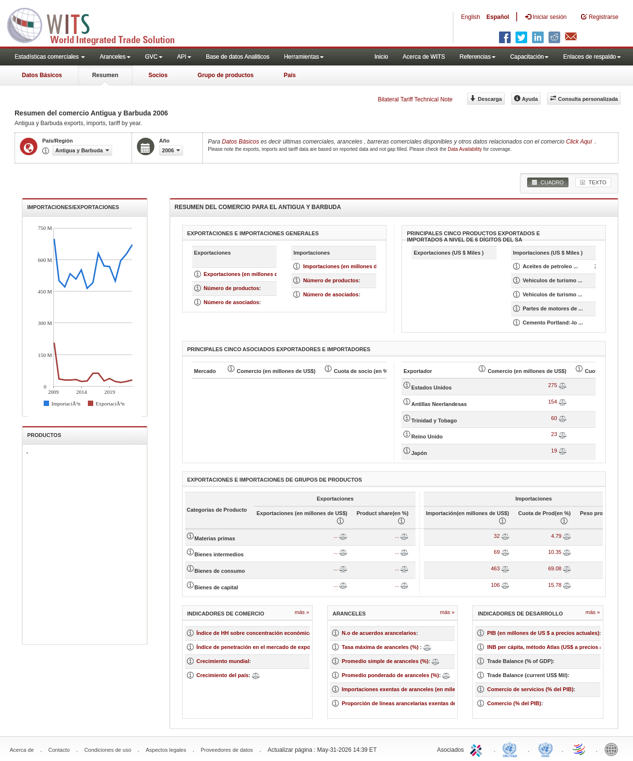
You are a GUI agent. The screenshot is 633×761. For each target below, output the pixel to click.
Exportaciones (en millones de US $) (250, 274)
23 (554, 434)
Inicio (381, 56)
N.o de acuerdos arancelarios (379, 633)
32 (497, 536)
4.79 (556, 536)
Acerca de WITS (423, 56)
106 (495, 585)
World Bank (613, 749)
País (289, 75)
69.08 (555, 568)
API (184, 56)
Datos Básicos (42, 75)
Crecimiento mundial (223, 661)
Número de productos (231, 288)
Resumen (105, 75)
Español (497, 17)
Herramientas (304, 56)
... (335, 536)
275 (552, 385)
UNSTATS (545, 749)
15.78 (555, 585)
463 (495, 568)
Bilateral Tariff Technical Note (415, 99)
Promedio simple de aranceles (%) (385, 661)
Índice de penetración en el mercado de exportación (262, 647)
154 (552, 402)
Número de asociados (231, 302)
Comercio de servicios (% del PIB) (530, 689)
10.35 (555, 552)
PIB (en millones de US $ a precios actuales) (543, 633)
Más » (302, 612)
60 (554, 418)
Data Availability (465, 149)
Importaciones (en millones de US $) (349, 266)
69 (497, 552)
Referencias (478, 56)
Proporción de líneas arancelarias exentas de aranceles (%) (417, 703)
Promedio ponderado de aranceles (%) (390, 675)
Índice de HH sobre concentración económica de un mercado (274, 633)
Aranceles (115, 56)
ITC (477, 749)
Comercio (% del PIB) (514, 703)
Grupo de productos (225, 75)
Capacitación (529, 56)
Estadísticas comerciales (50, 56)
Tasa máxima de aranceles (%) (381, 647)
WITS (97, 24)
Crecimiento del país (223, 675)
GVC (154, 56)
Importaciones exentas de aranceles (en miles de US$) (411, 689)
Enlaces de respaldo (592, 56)
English (470, 17)
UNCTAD (511, 749)
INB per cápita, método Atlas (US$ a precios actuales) (555, 647)
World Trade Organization (579, 749)
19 (554, 450)
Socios (158, 75)
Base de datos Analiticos (237, 56)
